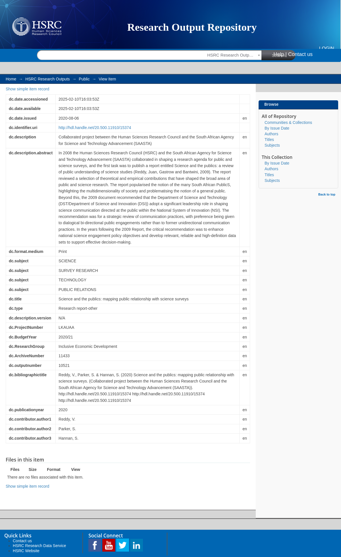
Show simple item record (27, 89)
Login (326, 48)
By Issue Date (277, 128)
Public (84, 79)
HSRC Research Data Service (39, 545)
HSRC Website (26, 550)
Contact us (300, 54)
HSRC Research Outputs (47, 79)
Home (11, 79)
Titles (269, 139)
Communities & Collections (288, 122)
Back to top (326, 194)
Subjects (272, 145)
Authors (271, 134)
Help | (280, 54)
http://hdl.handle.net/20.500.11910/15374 (95, 127)
